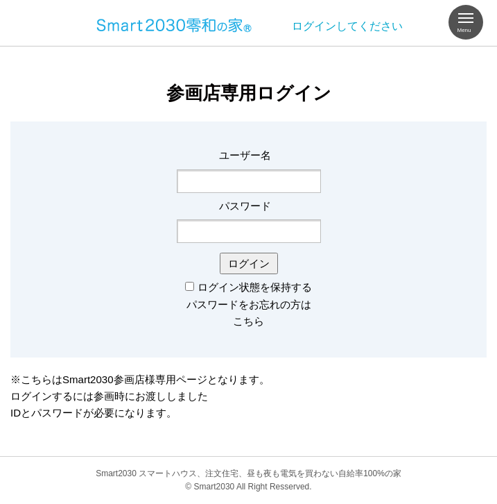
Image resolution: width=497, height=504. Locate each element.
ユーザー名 (245, 155)
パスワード (245, 206)
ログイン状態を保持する (255, 287)
